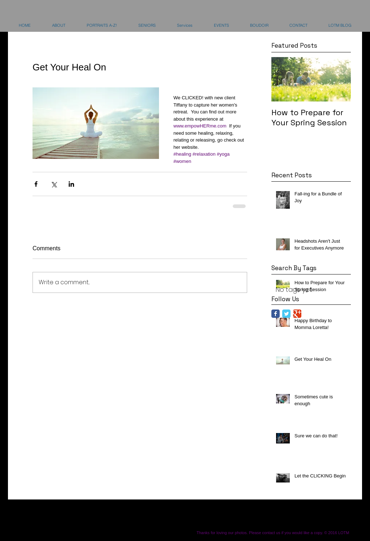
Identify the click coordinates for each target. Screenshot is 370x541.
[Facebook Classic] (275, 314)
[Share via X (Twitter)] (53, 184)
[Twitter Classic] (286, 314)
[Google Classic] (297, 314)
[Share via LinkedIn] (71, 184)
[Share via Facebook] (36, 184)
